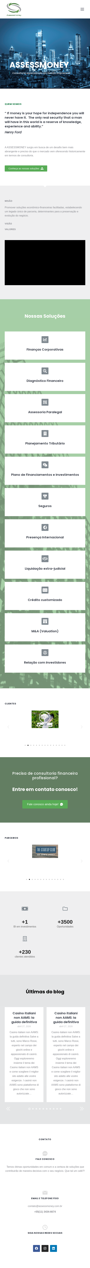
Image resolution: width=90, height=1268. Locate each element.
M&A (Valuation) (45, 631)
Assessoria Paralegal (45, 412)
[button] (26, 168)
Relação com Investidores (45, 662)
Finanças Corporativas (45, 349)
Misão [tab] (8, 201)
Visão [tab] (8, 223)
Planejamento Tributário (45, 443)
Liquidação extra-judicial (45, 568)
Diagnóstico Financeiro (45, 381)
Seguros (45, 506)
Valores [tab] (10, 229)
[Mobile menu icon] (82, 9)
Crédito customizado (45, 600)
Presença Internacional (45, 537)
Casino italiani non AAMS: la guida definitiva (24, 1017)
